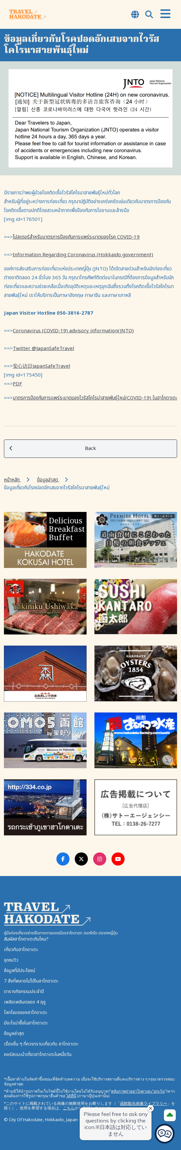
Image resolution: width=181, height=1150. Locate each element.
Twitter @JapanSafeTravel (43, 348)
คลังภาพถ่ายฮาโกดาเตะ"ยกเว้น (138, 1091)
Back (53, 449)
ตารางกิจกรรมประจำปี (24, 991)
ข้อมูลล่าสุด (48, 480)
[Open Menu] (165, 14)
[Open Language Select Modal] (135, 15)
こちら (69, 1107)
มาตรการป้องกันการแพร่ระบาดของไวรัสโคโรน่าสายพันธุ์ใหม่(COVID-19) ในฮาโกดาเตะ (95, 398)
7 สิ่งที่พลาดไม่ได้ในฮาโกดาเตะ (31, 981)
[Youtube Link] (118, 859)
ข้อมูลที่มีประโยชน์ (19, 970)
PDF (17, 384)
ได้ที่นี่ (71, 1095)
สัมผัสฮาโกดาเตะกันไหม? (26, 939)
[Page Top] (170, 1115)
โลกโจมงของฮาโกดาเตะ (25, 1012)
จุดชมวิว (11, 960)
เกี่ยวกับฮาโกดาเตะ (21, 949)
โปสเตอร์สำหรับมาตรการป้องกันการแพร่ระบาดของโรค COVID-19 (76, 237)
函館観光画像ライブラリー (143, 1103)
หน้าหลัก (12, 480)
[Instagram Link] (99, 859)
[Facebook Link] (63, 859)
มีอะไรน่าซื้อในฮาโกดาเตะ (26, 1023)
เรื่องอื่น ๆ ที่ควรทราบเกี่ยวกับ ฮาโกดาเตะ (41, 1044)
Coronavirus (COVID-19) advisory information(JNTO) (73, 331)
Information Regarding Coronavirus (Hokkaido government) (83, 255)
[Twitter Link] (81, 859)
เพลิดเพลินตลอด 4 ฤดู (25, 1002)
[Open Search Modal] (149, 15)
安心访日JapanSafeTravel (41, 366)
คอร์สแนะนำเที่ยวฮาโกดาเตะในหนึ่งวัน (37, 1054)
